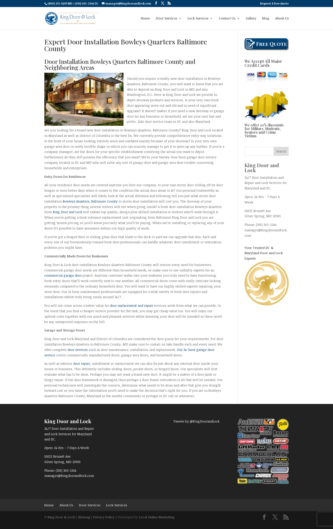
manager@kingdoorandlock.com (69, 475)
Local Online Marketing (157, 517)
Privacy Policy (104, 517)
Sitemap (84, 517)
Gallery (251, 18)
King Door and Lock (67, 212)
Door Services (166, 18)
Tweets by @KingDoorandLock (196, 421)
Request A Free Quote (274, 3)
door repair (81, 363)
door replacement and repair (131, 305)
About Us (282, 18)
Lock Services (198, 18)
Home (145, 18)
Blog (265, 18)
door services (78, 350)
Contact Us (227, 18)
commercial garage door (63, 275)
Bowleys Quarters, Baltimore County (90, 201)
